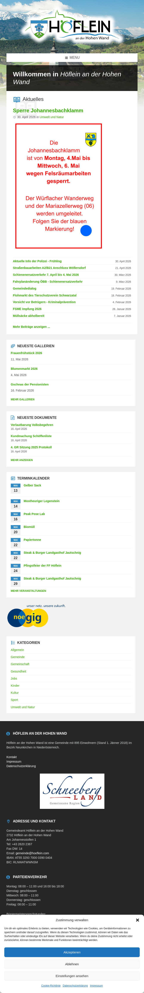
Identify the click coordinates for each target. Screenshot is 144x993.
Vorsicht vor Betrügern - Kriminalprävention (44, 302)
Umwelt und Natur (52, 117)
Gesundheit (18, 671)
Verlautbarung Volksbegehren (32, 425)
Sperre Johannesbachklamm (48, 110)
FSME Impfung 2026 (27, 309)
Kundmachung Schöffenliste (31, 436)
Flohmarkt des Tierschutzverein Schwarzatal (44, 295)
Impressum (96, 985)
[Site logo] (72, 45)
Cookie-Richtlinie (50, 985)
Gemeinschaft (20, 664)
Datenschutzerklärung (75, 985)
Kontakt (11, 757)
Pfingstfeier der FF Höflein (42, 565)
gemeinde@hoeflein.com (32, 853)
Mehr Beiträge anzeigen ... (31, 326)
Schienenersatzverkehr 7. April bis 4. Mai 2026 (46, 274)
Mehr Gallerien (22, 399)
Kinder (15, 685)
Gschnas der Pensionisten (30, 384)
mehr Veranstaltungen (28, 590)
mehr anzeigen (22, 460)
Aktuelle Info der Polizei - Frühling (37, 261)
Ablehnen (72, 964)
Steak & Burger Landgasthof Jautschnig (52, 552)
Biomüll (29, 527)
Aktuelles (33, 99)
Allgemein (17, 650)
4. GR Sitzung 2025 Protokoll (31, 447)
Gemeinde (18, 657)
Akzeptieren (72, 952)
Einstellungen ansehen (72, 976)
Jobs (14, 678)
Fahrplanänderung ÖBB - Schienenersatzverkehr (48, 281)
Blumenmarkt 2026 (24, 368)
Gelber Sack (32, 485)
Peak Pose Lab (34, 514)
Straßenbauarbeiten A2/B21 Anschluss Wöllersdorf (49, 268)
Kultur (15, 692)
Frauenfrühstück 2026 (26, 353)
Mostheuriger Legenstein (41, 501)
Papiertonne (32, 539)
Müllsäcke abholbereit (28, 316)
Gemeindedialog (24, 288)
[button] (137, 920)
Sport (14, 700)
